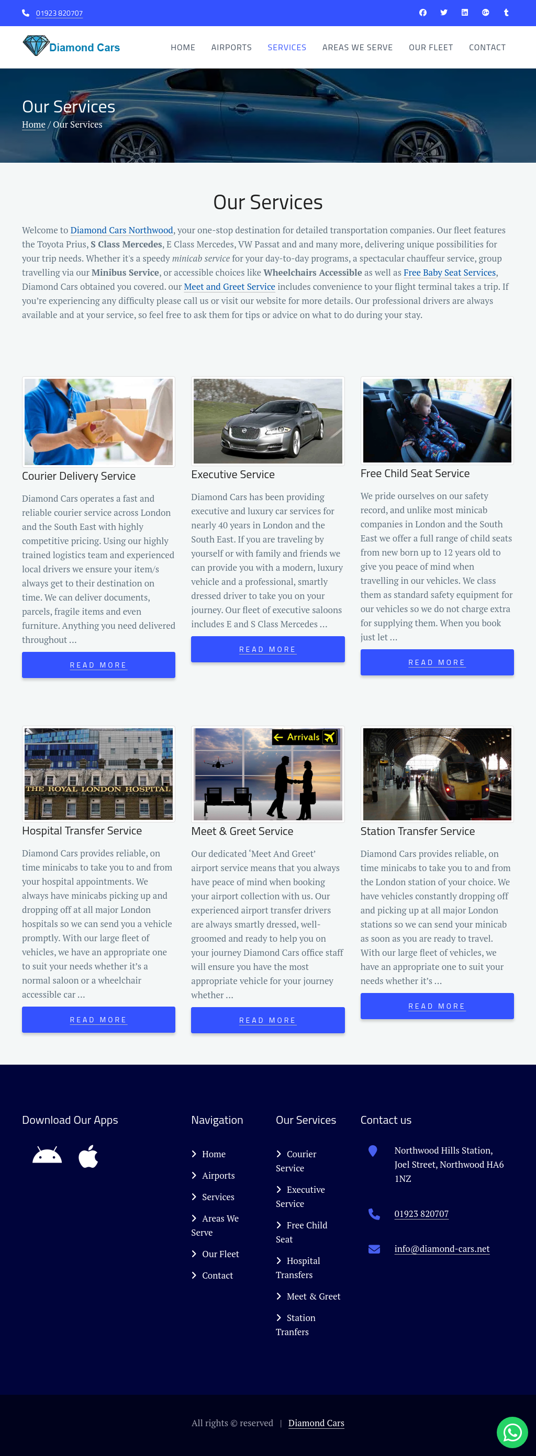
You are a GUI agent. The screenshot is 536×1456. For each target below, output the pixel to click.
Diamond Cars (316, 1423)
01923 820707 (59, 12)
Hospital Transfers (298, 1268)
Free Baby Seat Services (450, 272)
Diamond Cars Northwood (122, 230)
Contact (487, 47)
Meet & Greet (308, 1296)
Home (183, 47)
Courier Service (296, 1161)
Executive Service (300, 1196)
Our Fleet (431, 47)
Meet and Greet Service (229, 286)
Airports (231, 47)
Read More (99, 664)
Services (287, 47)
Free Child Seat (302, 1232)
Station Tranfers (296, 1325)
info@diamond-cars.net (442, 1249)
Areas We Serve (357, 47)
